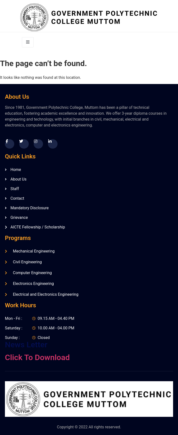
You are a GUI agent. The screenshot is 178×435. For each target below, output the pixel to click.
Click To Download (37, 357)
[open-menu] (28, 42)
